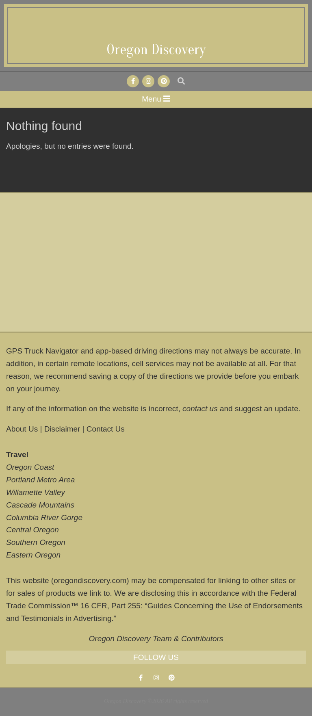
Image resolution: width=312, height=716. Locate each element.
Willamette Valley (35, 492)
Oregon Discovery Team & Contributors (156, 638)
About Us (22, 429)
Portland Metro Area (40, 479)
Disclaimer (62, 429)
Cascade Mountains (40, 505)
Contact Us (106, 429)
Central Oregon (32, 529)
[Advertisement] (156, 262)
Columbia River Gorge (44, 517)
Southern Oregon (35, 542)
